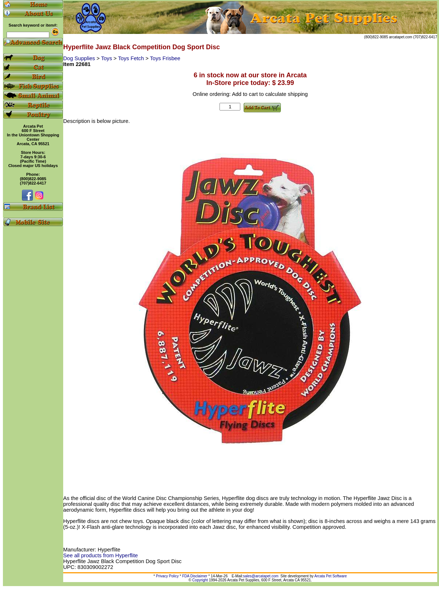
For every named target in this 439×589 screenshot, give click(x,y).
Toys (107, 58)
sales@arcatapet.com (260, 576)
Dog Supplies (79, 58)
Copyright (200, 580)
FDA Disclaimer (194, 576)
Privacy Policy (167, 576)
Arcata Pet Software (330, 576)
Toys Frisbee (165, 58)
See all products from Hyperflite (100, 555)
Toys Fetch (131, 58)
